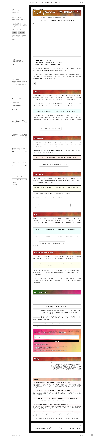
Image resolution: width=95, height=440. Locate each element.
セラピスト (48, 418)
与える (54, 70)
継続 (49, 235)
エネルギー (48, 64)
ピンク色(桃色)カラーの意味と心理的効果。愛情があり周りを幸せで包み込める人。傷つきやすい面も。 (19, 178)
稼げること (76, 418)
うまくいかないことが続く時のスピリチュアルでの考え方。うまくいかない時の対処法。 (19, 121)
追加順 (14, 32)
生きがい (72, 418)
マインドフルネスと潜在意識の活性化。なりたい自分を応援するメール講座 (56, 20)
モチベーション (48, 70)
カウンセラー (35, 270)
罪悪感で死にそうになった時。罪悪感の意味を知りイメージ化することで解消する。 (19, 135)
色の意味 (14, 59)
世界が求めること (61, 418)
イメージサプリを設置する (17, 98)
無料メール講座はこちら (16, 17)
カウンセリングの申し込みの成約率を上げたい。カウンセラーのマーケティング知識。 (51, 404)
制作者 (52, 2)
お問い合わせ (57, 2)
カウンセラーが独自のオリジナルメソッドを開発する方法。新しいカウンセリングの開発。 (52, 391)
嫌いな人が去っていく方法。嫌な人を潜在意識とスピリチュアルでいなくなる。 (19, 150)
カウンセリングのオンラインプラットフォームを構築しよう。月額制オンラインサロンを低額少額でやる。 (56, 398)
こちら (15, 36)
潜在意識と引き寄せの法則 (38, 9)
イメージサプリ (37, 17)
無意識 (55, 105)
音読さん (15, 184)
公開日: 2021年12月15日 (47, 17)
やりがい (35, 418)
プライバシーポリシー (17, 60)
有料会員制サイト (15, 12)
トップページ (14, 9)
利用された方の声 (15, 10)
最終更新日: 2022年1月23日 (59, 17)
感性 (43, 152)
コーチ (44, 418)
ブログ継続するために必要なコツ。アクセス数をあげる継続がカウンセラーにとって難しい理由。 (54, 412)
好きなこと (68, 418)
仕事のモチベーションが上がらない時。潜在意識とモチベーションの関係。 (19, 164)
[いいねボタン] (34, 23)
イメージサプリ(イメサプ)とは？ (36, 2)
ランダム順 (21, 32)
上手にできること (54, 418)
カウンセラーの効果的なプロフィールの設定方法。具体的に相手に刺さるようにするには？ (52, 382)
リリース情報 (47, 2)
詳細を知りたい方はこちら (72, 326)
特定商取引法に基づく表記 (18, 61)
